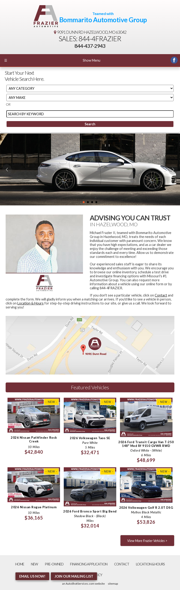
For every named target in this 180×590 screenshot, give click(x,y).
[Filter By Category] (89, 88)
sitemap (113, 583)
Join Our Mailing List (74, 576)
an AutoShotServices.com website (83, 583)
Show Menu (52, 60)
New (34, 564)
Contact (161, 295)
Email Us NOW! (32, 576)
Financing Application (88, 564)
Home (19, 564)
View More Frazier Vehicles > (147, 541)
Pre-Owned (54, 564)
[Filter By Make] (89, 97)
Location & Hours (30, 303)
